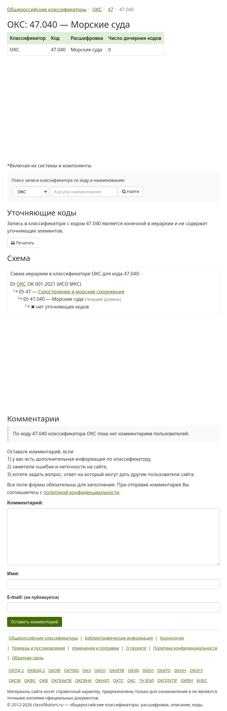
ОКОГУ (196, 670)
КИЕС (202, 680)
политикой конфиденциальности (81, 492)
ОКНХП (102, 680)
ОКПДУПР (167, 680)
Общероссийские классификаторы (43, 638)
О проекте (136, 648)
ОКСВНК (83, 680)
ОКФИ (187, 680)
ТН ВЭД (146, 680)
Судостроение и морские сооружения (81, 291)
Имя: (13, 573)
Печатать (22, 243)
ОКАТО (164, 670)
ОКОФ (54, 670)
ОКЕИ (148, 670)
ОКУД (133, 670)
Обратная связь (27, 658)
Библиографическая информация (119, 638)
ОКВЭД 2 (36, 670)
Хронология (172, 638)
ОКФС (30, 680)
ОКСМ (15, 680)
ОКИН (180, 670)
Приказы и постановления (38, 648)
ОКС (21, 284)
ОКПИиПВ (61, 680)
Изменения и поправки (95, 648)
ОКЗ (87, 670)
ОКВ (43, 680)
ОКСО (100, 670)
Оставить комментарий (34, 622)
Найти (131, 191)
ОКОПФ (116, 670)
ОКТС (118, 680)
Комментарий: (25, 502)
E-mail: (33, 597)
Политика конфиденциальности (185, 648)
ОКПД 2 (16, 670)
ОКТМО (71, 670)
